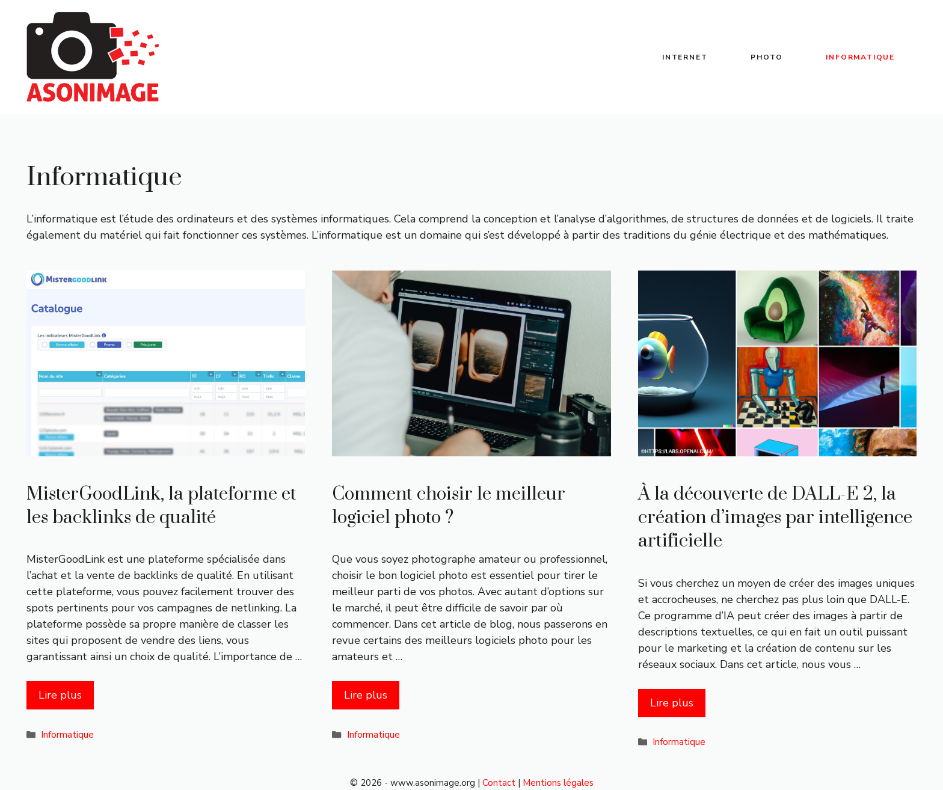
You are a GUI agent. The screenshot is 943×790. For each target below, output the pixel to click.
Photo (766, 57)
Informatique (860, 57)
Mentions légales (558, 783)
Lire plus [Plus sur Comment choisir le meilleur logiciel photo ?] (365, 695)
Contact (498, 783)
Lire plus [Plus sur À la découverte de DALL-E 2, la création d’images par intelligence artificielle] (671, 703)
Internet (684, 57)
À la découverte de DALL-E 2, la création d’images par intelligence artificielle (775, 518)
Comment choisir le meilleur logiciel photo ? (448, 506)
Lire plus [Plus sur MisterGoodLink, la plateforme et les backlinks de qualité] (60, 695)
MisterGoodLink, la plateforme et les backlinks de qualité (161, 506)
